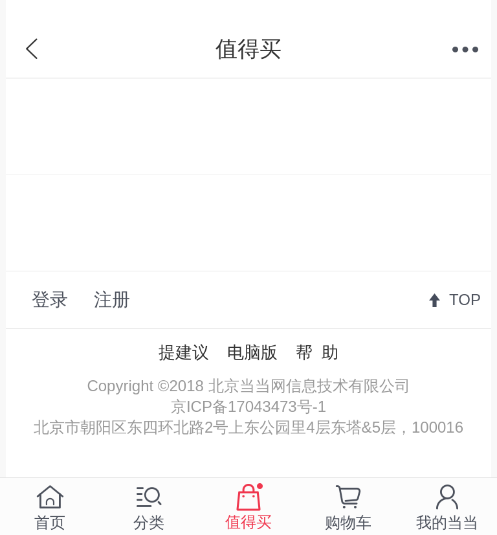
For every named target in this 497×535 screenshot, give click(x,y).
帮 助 (317, 352)
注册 (112, 300)
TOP (465, 299)
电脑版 (252, 352)
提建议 (184, 352)
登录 (50, 300)
